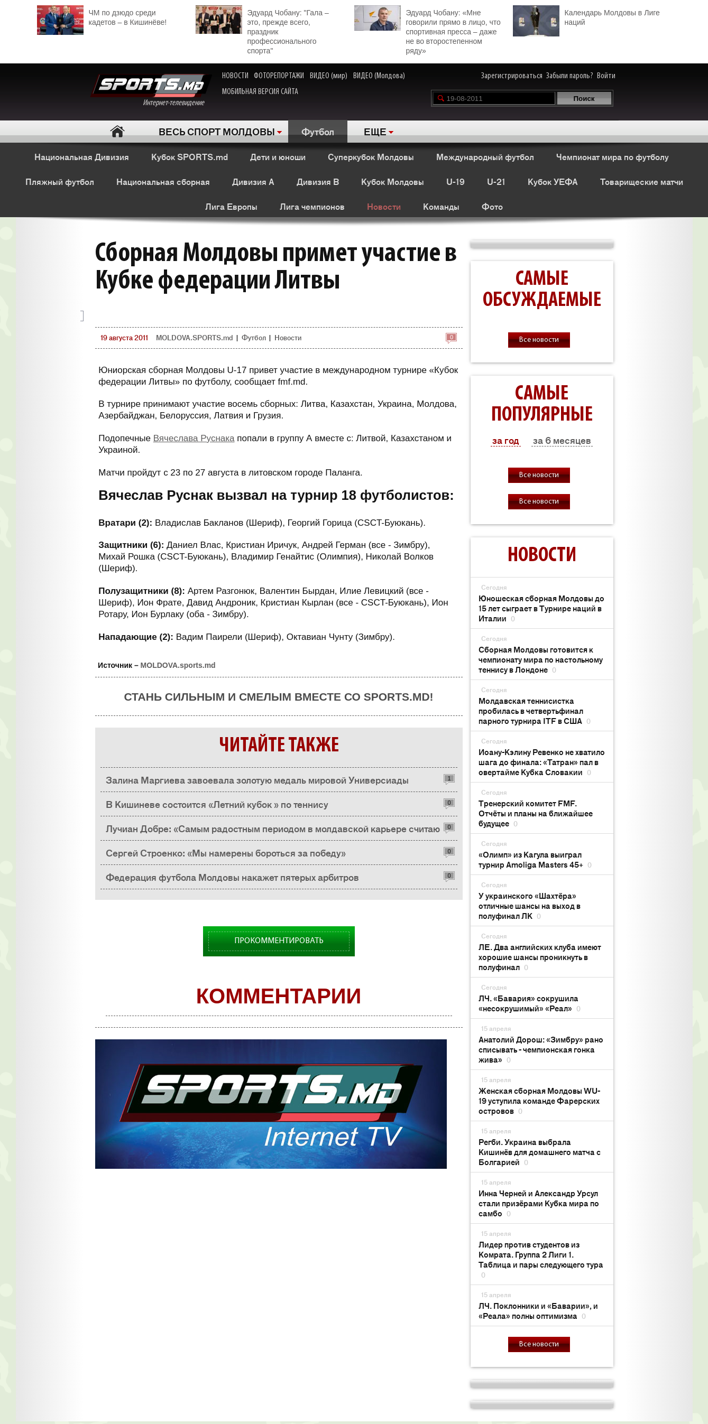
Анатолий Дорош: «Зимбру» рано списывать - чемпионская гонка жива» (541, 1049)
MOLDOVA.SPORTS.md (194, 337)
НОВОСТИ (235, 76)
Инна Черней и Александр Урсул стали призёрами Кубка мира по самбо (539, 1203)
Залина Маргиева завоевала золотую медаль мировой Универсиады (257, 779)
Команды (441, 206)
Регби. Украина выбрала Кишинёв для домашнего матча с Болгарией (540, 1152)
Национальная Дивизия (81, 156)
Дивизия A (253, 181)
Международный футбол (485, 156)
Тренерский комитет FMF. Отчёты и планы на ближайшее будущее (536, 813)
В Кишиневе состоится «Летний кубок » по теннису (217, 803)
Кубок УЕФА (553, 181)
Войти (606, 76)
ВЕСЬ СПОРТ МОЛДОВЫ (217, 131)
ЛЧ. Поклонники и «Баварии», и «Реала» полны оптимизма (538, 1310)
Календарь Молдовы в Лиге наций (586, 16)
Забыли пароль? (569, 76)
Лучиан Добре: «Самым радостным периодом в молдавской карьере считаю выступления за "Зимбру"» (273, 831)
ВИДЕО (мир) (328, 76)
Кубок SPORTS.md (189, 156)
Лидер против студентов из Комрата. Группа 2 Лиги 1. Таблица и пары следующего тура (541, 1259)
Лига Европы (231, 206)
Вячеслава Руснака (194, 438)
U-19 (455, 181)
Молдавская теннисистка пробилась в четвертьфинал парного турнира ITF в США (535, 710)
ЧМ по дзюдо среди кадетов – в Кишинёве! (102, 16)
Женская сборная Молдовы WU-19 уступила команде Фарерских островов (539, 1100)
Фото (492, 206)
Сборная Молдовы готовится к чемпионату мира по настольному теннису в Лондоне (541, 659)
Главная (117, 131)
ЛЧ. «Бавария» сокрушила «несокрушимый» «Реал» (530, 1003)
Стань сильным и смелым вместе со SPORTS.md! (278, 697)
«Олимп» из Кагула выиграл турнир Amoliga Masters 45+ (535, 859)
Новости (384, 206)
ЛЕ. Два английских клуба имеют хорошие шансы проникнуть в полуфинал (540, 957)
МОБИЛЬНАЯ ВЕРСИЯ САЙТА (260, 92)
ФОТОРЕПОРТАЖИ (279, 76)
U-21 (496, 181)
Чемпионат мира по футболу (612, 156)
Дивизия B (318, 181)
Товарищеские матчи (641, 181)
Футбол (317, 131)
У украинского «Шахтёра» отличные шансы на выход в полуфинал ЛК (530, 905)
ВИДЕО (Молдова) (379, 76)
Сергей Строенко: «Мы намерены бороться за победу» (226, 852)
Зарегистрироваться (512, 76)
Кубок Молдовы (392, 181)
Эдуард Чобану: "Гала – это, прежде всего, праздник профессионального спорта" (262, 30)
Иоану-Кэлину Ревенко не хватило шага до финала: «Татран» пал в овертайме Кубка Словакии (542, 762)
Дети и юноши (278, 156)
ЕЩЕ (375, 131)
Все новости (539, 340)
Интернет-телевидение (151, 90)
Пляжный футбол (59, 181)
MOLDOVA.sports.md (178, 665)
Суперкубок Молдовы (371, 156)
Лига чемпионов (312, 206)
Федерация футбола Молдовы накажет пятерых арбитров (232, 876)
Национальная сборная (163, 181)
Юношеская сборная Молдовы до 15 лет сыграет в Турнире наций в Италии (541, 608)
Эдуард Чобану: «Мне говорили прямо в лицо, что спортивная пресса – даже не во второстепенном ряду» (427, 30)
